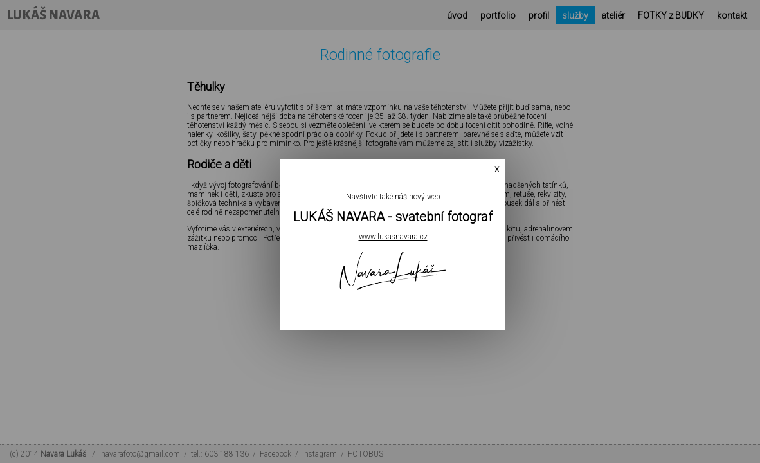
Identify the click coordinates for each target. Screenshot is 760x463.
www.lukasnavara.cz (384, 237)
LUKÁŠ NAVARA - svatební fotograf (384, 217)
